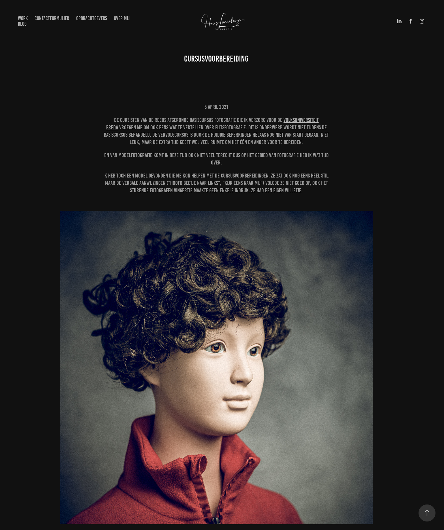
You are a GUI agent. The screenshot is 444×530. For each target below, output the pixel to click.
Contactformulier (52, 18)
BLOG (22, 24)
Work (23, 18)
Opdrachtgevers (91, 18)
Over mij (122, 18)
